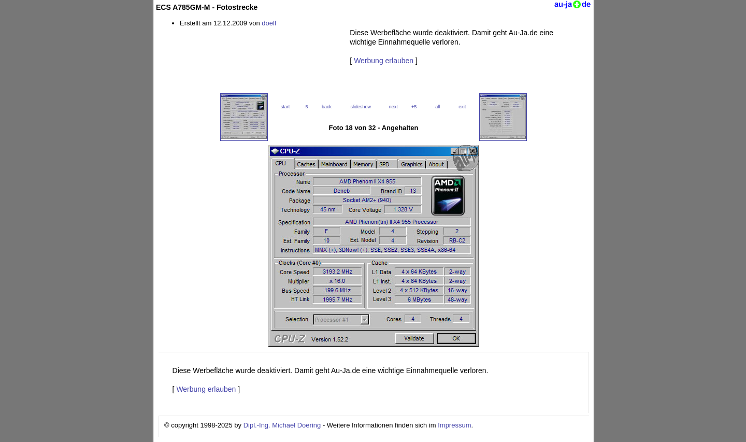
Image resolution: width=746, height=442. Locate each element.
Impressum (454, 425)
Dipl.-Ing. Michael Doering (282, 425)
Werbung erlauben (383, 60)
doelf (269, 23)
